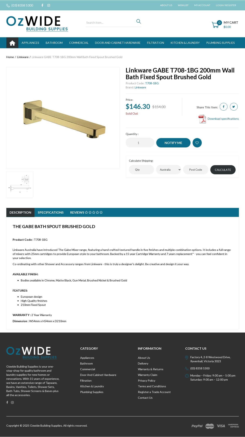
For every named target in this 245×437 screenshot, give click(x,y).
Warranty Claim (147, 375)
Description (20, 212)
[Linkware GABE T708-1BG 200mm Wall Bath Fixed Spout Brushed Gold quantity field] (140, 142)
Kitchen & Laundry (92, 386)
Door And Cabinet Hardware (98, 375)
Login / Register (226, 5)
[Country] (168, 169)
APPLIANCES (30, 42)
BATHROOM (54, 42)
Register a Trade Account (154, 392)
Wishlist (183, 5)
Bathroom (86, 363)
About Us (166, 5)
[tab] (20, 212)
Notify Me (173, 143)
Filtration (86, 380)
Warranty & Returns (150, 369)
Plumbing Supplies (91, 392)
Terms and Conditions (152, 386)
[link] (42, 5)
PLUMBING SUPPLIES (220, 42)
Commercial (79, 42)
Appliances (87, 357)
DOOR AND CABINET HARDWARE (118, 42)
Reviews (86, 212)
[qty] (141, 169)
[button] (197, 142)
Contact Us (145, 397)
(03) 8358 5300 (19, 5)
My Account (202, 5)
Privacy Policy (146, 380)
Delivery (143, 363)
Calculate (223, 169)
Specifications (51, 212)
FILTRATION (155, 42)
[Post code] (195, 169)
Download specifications (218, 118)
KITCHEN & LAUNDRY (185, 42)
